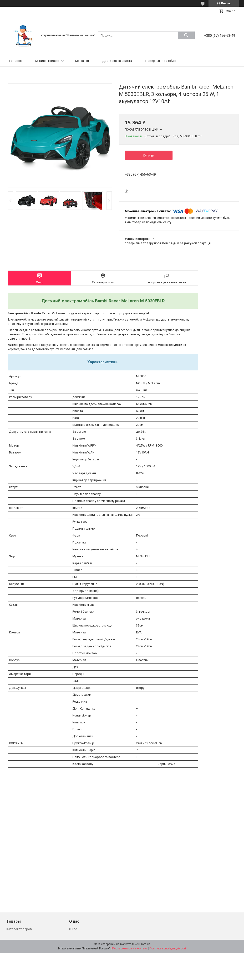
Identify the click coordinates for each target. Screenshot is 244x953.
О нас (73, 929)
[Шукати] (186, 35)
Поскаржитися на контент (129, 948)
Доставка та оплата (117, 61)
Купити (148, 155)
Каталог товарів (47, 61)
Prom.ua (144, 944)
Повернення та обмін (160, 61)
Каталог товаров (19, 929)
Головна (15, 61)
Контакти (82, 61)
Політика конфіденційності (167, 948)
